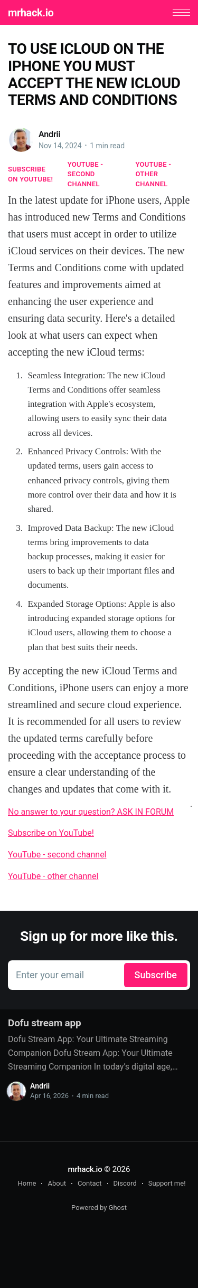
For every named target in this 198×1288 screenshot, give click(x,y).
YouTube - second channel (85, 173)
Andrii (50, 134)
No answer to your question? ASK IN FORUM (91, 812)
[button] (181, 12)
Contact (89, 1183)
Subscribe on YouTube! (30, 174)
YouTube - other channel (154, 173)
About (57, 1183)
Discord (125, 1183)
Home (26, 1183)
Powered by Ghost (99, 1207)
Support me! (167, 1183)
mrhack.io (30, 12)
